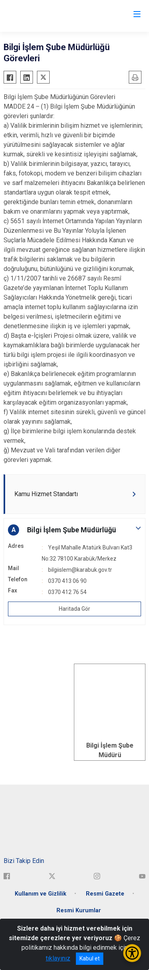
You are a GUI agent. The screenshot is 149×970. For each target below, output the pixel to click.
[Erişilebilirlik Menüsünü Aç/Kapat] (132, 953)
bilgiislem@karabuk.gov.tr (80, 570)
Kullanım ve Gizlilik (40, 893)
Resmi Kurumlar (78, 910)
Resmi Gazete (105, 893)
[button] (74, 530)
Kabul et (89, 958)
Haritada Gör (74, 609)
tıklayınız (58, 958)
